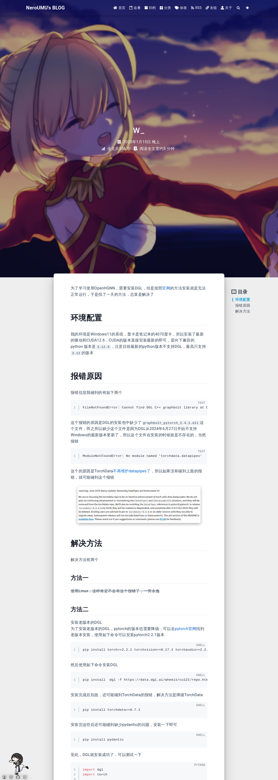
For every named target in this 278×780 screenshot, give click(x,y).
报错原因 (242, 305)
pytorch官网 (185, 628)
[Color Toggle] (247, 7)
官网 (166, 288)
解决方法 (242, 311)
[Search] (238, 7)
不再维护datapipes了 (132, 471)
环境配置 (242, 299)
